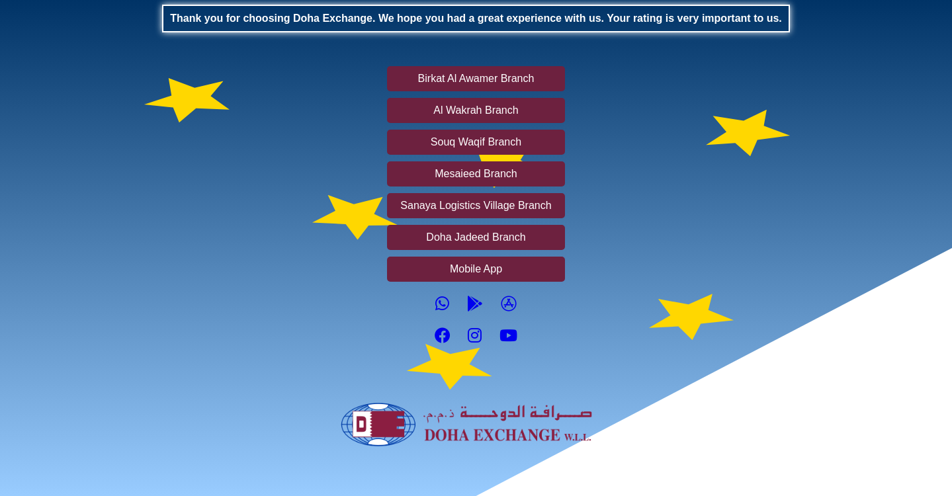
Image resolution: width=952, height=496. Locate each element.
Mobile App (476, 268)
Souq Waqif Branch (476, 141)
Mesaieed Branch (476, 173)
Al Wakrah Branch (475, 110)
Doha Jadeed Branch (475, 237)
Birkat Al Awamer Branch (476, 78)
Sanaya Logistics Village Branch (475, 205)
